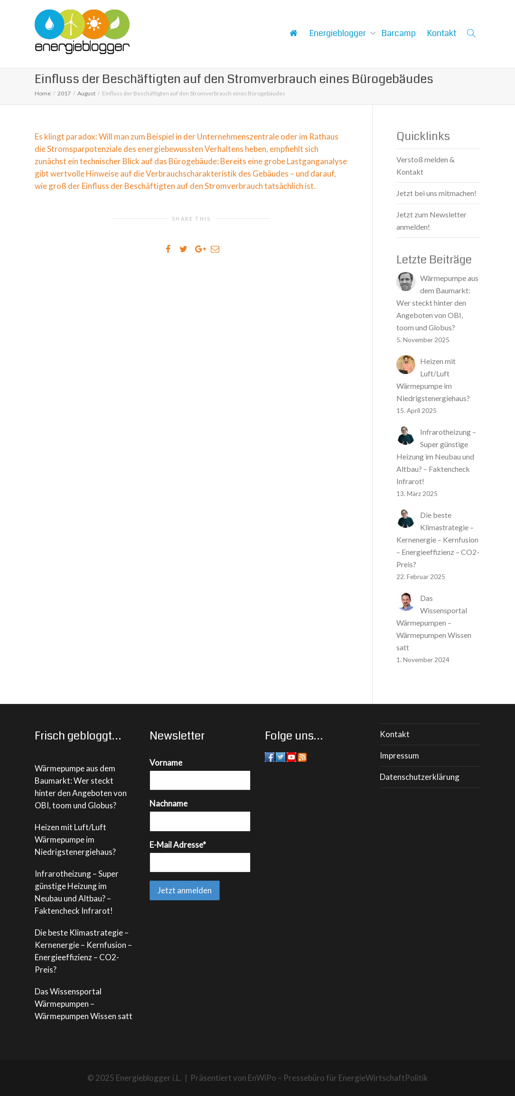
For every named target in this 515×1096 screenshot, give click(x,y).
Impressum (399, 755)
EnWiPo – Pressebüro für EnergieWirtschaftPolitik (338, 1078)
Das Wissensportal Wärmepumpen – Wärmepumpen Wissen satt (83, 1003)
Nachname (168, 803)
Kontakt (441, 33)
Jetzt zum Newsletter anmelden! (431, 220)
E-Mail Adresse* (178, 845)
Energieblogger (338, 33)
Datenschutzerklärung (419, 777)
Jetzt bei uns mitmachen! (436, 192)
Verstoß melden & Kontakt (425, 165)
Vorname (166, 763)
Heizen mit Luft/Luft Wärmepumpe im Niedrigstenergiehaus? (75, 839)
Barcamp (399, 33)
